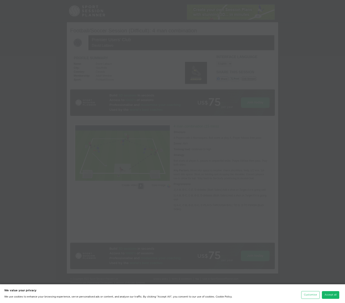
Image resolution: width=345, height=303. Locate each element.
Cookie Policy (224, 296)
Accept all (331, 294)
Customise (310, 294)
